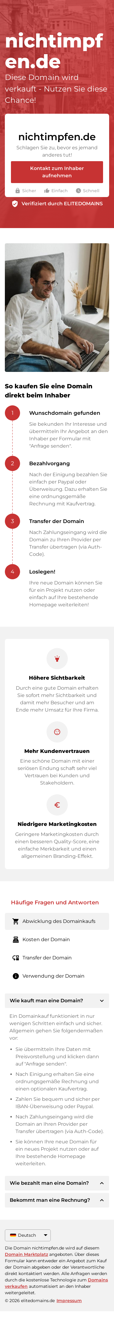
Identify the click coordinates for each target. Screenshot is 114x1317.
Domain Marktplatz (26, 1254)
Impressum (69, 1300)
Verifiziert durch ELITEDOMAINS (62, 203)
